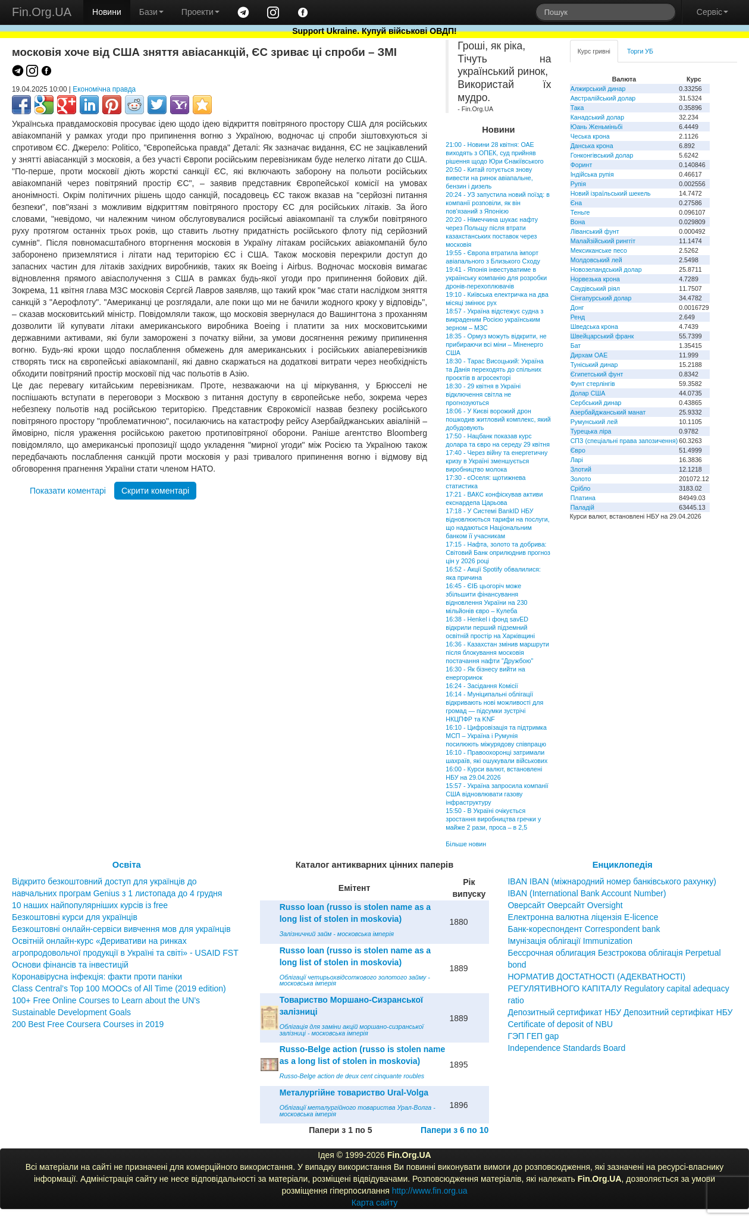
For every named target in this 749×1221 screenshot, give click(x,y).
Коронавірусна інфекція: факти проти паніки (97, 976)
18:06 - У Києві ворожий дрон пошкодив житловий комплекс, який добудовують (498, 419)
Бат (576, 345)
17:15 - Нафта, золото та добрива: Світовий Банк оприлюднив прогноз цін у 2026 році (498, 552)
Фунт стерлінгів (593, 383)
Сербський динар (596, 402)
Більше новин (466, 844)
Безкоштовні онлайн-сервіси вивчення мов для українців (121, 929)
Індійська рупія (592, 174)
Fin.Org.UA (41, 11)
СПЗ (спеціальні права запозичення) (624, 440)
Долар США (588, 393)
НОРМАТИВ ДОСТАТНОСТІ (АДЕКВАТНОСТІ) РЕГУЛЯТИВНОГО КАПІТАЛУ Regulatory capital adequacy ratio (618, 988)
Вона (578, 221)
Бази (151, 12)
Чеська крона (590, 136)
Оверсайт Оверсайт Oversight (564, 905)
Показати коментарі (68, 490)
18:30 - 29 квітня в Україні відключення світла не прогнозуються (483, 394)
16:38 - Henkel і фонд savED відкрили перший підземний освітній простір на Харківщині (490, 627)
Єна (576, 202)
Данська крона (592, 145)
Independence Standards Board (566, 1048)
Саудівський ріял (595, 288)
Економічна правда (104, 89)
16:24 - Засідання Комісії (482, 685)
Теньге (580, 212)
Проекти (200, 12)
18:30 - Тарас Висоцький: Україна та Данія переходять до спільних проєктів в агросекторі (494, 369)
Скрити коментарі (155, 490)
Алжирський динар (598, 88)
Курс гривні (594, 51)
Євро (578, 450)
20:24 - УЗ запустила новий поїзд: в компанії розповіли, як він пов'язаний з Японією (498, 203)
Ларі (577, 459)
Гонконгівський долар (602, 155)
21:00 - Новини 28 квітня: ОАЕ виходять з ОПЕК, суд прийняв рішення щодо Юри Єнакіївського (495, 153)
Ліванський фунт (595, 231)
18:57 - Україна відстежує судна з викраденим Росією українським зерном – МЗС (494, 319)
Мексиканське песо (599, 250)
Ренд (578, 317)
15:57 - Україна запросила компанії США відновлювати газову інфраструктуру (497, 794)
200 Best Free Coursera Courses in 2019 (88, 1024)
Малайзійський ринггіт (603, 240)
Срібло (581, 488)
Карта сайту (375, 1202)
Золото (581, 478)
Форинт (582, 164)
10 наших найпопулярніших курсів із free (90, 905)
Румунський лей (594, 421)
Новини (106, 12)
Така (577, 107)
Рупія (578, 183)
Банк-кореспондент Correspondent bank (583, 929)
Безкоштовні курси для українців (74, 917)
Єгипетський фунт (597, 374)
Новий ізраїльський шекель (611, 193)
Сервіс (712, 12)
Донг (577, 307)
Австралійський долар (603, 98)
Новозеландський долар (606, 269)
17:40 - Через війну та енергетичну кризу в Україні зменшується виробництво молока (496, 461)
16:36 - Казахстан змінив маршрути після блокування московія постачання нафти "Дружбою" (497, 652)
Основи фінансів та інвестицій (70, 964)
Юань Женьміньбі (597, 126)
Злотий (581, 469)
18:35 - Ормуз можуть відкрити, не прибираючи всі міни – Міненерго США (496, 344)
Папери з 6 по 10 (454, 1130)
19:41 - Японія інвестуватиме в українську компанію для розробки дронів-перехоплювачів (496, 278)
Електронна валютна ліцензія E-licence (582, 917)
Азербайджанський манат (608, 412)
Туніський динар (594, 364)
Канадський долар (598, 117)
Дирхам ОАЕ (589, 355)
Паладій (582, 507)
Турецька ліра (591, 431)
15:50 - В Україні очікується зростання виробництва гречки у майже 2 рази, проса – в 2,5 (493, 819)
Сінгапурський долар (601, 298)
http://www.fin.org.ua (430, 1190)
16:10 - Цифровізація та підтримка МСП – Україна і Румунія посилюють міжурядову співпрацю (496, 736)
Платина (583, 497)
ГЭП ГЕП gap (533, 1036)
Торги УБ (640, 51)
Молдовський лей (596, 259)
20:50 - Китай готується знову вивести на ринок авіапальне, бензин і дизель (489, 178)
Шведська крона (594, 326)
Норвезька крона (595, 279)
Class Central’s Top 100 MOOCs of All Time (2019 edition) (119, 988)
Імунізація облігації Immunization (569, 941)
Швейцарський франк (602, 336)
